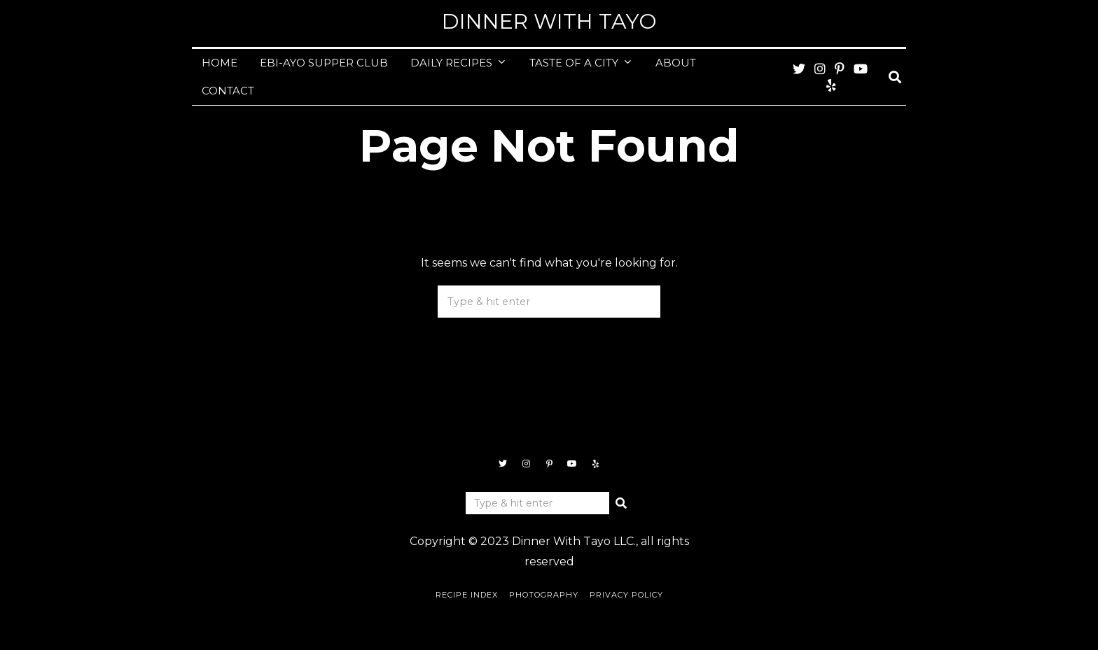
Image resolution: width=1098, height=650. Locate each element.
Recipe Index (467, 595)
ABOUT (675, 62)
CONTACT (228, 90)
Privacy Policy (626, 595)
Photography (543, 595)
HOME (219, 62)
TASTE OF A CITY (573, 62)
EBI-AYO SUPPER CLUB (324, 62)
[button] (644, 301)
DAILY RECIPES (451, 62)
